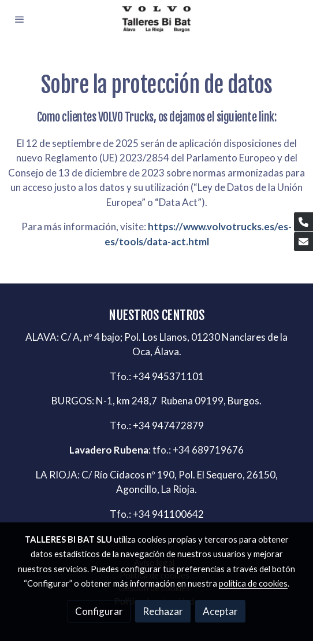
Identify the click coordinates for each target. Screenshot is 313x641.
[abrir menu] (19, 19)
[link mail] (303, 241)
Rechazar (163, 611)
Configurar (99, 611)
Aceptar (220, 611)
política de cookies (253, 583)
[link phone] (303, 221)
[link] (156, 19)
